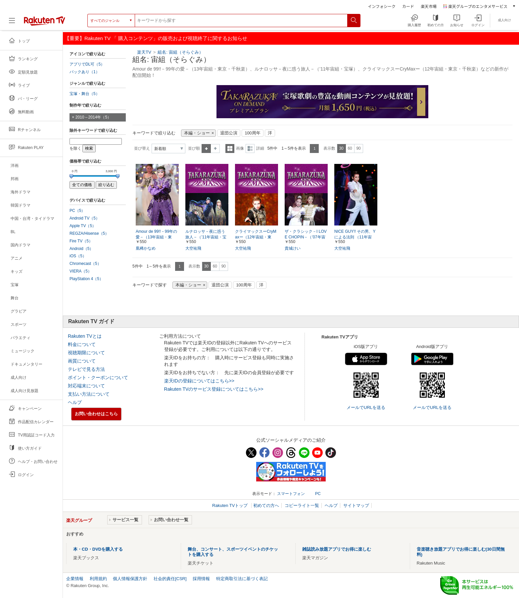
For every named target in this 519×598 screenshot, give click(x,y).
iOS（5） (78, 256)
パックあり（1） (85, 72)
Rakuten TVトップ (230, 505)
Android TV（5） (85, 218)
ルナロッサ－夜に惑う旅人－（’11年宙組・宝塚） (205, 237)
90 (358, 148)
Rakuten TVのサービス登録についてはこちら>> (213, 389)
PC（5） (77, 210)
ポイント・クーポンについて (98, 377)
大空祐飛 (193, 248)
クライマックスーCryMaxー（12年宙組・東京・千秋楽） (255, 237)
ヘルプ (75, 402)
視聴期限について (86, 352)
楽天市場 (429, 6)
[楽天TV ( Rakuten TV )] (44, 20)
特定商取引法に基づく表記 (242, 578)
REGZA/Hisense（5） (89, 233)
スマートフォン (291, 493)
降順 (215, 148)
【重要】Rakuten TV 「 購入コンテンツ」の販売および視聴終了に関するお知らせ (156, 38)
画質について (82, 361)
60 (350, 148)
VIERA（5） (81, 271)
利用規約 (98, 578)
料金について (82, 344)
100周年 (252, 133)
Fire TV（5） (81, 241)
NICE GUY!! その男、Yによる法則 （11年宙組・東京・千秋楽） (355, 237)
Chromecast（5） (85, 263)
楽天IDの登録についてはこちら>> (199, 380)
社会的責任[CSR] (170, 578)
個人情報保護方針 (130, 578)
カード (408, 6)
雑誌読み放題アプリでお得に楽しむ (336, 549)
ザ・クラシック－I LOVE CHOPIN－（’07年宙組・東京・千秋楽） (306, 237)
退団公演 (228, 133)
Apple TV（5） (83, 226)
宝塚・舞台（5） (85, 93)
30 (341, 148)
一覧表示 (229, 148)
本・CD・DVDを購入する (98, 549)
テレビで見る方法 (86, 369)
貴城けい (293, 248)
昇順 (206, 148)
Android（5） (81, 248)
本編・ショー (197, 133)
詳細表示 (250, 148)
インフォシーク (382, 6)
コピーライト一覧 (302, 505)
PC (318, 493)
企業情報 (74, 578)
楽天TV (144, 52)
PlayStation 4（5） (86, 278)
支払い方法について (89, 394)
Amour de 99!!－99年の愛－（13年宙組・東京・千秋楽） (156, 237)
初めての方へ (266, 505)
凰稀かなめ (146, 248)
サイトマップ (356, 505)
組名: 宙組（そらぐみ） (180, 52)
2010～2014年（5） (93, 117)
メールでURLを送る (366, 407)
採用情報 (201, 578)
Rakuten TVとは (85, 336)
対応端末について (86, 385)
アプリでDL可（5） (87, 64)
